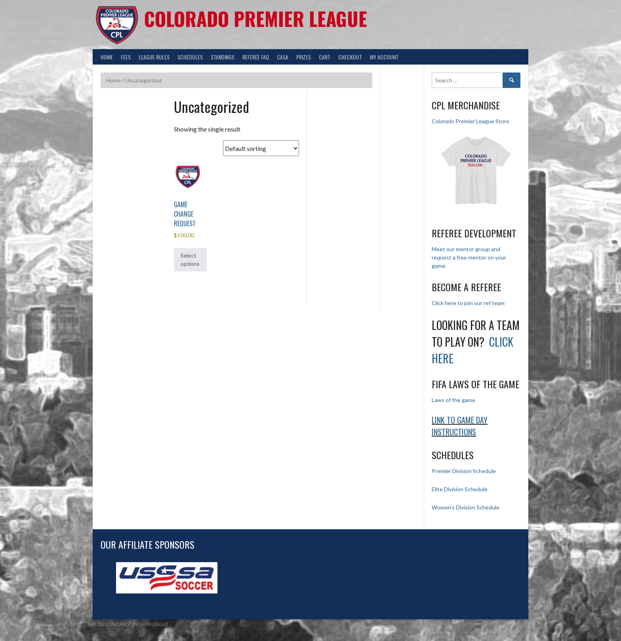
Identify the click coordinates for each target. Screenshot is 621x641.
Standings (222, 57)
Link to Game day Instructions (460, 426)
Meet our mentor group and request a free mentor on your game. (469, 257)
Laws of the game (453, 400)
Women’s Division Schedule (465, 507)
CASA (282, 57)
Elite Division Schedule (460, 489)
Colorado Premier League (255, 18)
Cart (324, 57)
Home (107, 57)
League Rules (154, 57)
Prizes (303, 57)
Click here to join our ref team (468, 303)
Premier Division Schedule (464, 470)
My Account (384, 57)
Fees (126, 57)
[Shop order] (261, 148)
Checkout (350, 57)
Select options (190, 259)
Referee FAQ (255, 57)
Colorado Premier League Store (470, 121)
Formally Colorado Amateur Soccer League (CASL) (468, 624)
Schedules (190, 57)
